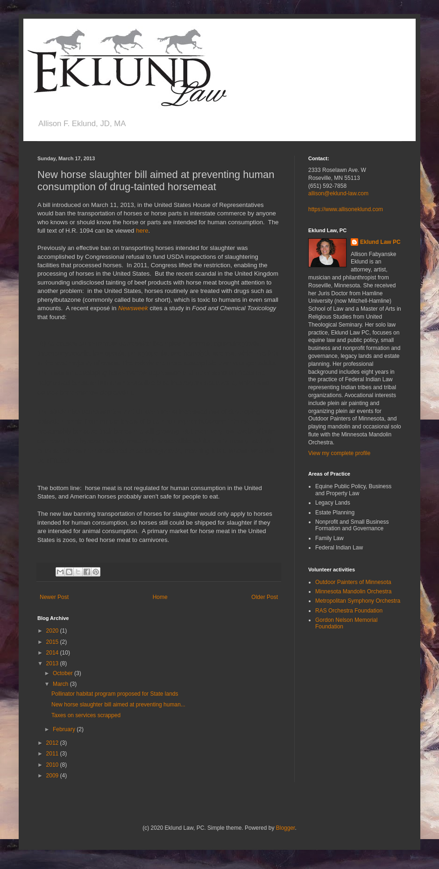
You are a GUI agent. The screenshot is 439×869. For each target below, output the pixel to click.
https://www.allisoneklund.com (345, 209)
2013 (53, 663)
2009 (53, 775)
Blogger (285, 828)
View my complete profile (339, 453)
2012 (53, 743)
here (142, 230)
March (61, 684)
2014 (53, 652)
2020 (53, 630)
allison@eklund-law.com (338, 193)
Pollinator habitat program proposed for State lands (114, 694)
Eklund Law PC (380, 242)
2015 (53, 642)
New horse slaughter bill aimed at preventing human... (118, 704)
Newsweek (133, 308)
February (65, 729)
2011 (53, 753)
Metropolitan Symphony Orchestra (357, 601)
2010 (53, 765)
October (63, 673)
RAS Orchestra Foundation (348, 610)
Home (160, 597)
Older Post (264, 597)
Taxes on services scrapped (85, 715)
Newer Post (54, 597)
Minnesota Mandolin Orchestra (353, 591)
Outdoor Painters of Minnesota (353, 582)
